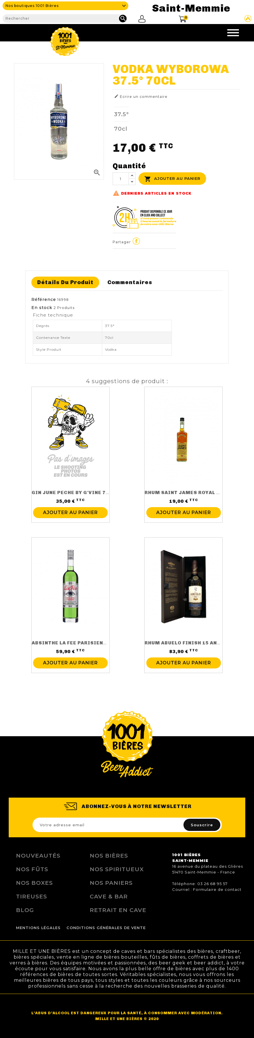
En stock (41, 307)
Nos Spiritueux (117, 869)
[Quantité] (121, 178)
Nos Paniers (111, 882)
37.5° (121, 114)
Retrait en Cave (118, 910)
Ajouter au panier (172, 179)
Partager (136, 240)
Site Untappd (247, 18)
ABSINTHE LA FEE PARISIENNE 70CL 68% (83, 643)
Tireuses (31, 896)
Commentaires (129, 282)
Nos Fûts (32, 869)
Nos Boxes (34, 882)
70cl (120, 128)
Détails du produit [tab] (65, 282)
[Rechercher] (65, 18)
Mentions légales (38, 928)
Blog (25, 910)
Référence (43, 299)
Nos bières (109, 855)
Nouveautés (38, 855)
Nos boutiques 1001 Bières (32, 5)
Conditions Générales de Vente (106, 928)
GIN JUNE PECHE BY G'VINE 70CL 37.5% (82, 492)
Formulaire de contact (217, 889)
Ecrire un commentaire (140, 96)
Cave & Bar (109, 896)
